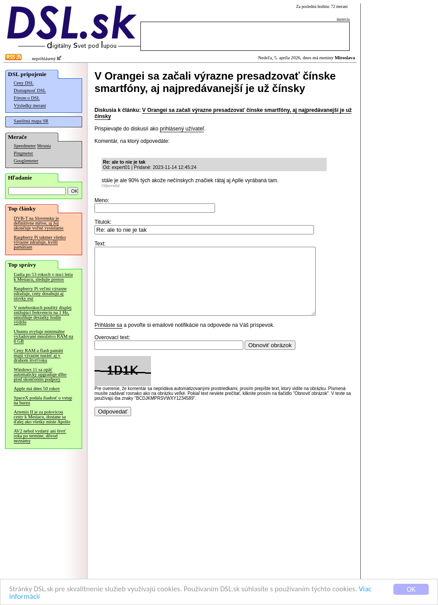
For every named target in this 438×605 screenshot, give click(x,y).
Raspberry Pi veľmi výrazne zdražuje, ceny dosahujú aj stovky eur (40, 293)
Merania (44, 146)
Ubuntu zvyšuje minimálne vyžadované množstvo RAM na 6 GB (43, 336)
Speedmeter (25, 145)
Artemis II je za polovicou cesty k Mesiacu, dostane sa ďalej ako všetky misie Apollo (42, 417)
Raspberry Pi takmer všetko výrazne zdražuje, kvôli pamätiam (40, 242)
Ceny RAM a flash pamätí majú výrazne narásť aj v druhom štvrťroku (38, 355)
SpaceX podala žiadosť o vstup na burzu (43, 400)
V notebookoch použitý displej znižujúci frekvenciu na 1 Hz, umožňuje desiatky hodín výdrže (43, 315)
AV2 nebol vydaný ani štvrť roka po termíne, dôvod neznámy (40, 436)
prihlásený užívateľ (182, 129)
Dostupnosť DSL (30, 90)
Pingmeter (23, 153)
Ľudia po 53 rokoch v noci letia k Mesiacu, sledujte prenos (43, 277)
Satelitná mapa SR (31, 121)
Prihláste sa (108, 338)
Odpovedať (111, 186)
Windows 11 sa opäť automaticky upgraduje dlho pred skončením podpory (40, 374)
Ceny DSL (24, 82)
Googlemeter (26, 160)
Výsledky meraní (30, 105)
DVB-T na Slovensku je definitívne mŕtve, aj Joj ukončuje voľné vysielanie (39, 223)
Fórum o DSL (27, 98)
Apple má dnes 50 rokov (37, 388)
